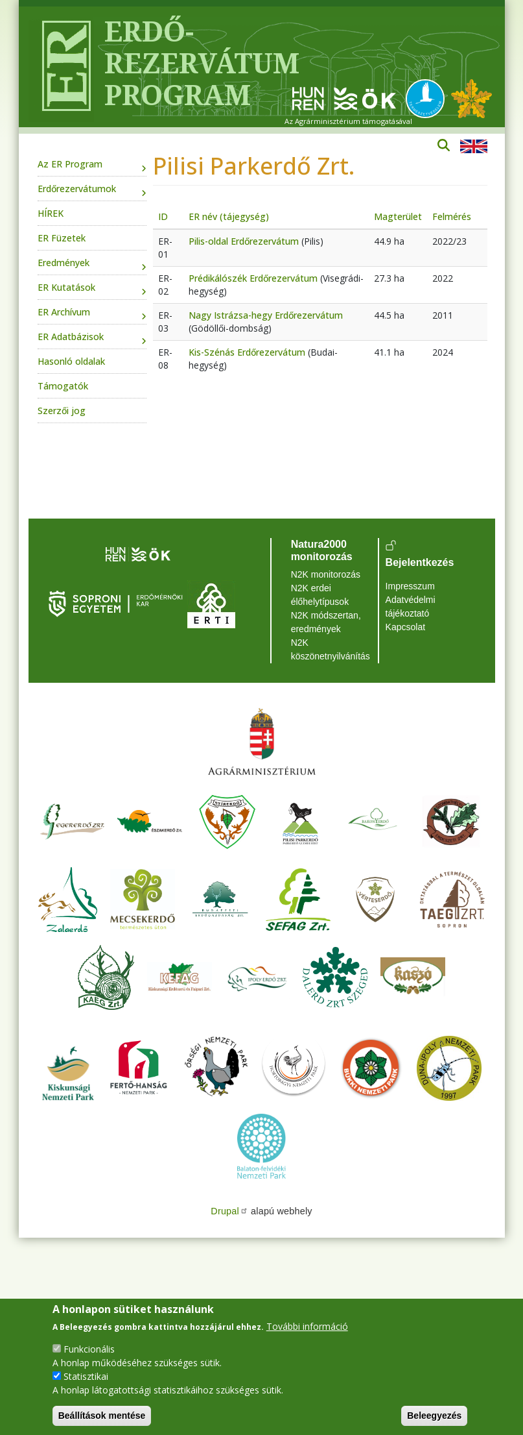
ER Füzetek (62, 238)
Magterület (398, 216)
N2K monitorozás (325, 574)
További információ (307, 1326)
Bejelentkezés (420, 562)
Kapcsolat (405, 627)
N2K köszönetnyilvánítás (330, 649)
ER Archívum (64, 312)
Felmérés (451, 216)
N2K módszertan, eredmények (326, 622)
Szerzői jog (62, 410)
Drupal (229, 1211)
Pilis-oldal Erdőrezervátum (244, 241)
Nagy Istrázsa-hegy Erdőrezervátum (266, 315)
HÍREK (51, 213)
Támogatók (63, 386)
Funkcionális (89, 1349)
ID (163, 216)
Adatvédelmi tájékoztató (411, 607)
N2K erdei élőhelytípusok (320, 595)
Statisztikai (86, 1376)
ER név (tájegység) (229, 216)
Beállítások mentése (102, 1415)
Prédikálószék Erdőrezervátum (253, 278)
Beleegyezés (434, 1415)
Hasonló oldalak (71, 361)
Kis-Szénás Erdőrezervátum (247, 352)
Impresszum (410, 586)
